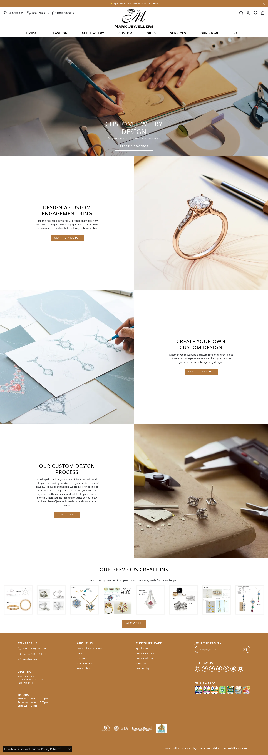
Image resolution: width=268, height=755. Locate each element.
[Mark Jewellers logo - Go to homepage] (134, 18)
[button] (241, 12)
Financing (141, 663)
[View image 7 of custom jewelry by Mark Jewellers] (216, 600)
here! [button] (155, 3)
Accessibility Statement (236, 748)
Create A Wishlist (144, 658)
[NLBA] (161, 728)
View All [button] (134, 623)
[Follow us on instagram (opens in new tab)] (197, 669)
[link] (14, 12)
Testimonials (83, 668)
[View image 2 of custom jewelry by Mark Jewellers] (51, 600)
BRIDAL (32, 33)
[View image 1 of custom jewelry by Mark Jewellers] (18, 600)
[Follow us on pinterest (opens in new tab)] (205, 669)
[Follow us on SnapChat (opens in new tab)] (233, 669)
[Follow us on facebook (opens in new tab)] (212, 669)
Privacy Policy (189, 748)
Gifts (151, 33)
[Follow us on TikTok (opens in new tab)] (219, 669)
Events (80, 653)
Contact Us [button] (67, 514)
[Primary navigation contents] (134, 33)
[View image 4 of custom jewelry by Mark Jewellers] (117, 600)
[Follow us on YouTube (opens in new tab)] (240, 669)
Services (178, 33)
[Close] (263, 4)
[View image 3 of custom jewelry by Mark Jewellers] (84, 600)
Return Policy (142, 668)
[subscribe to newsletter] (245, 649)
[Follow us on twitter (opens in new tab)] (226, 669)
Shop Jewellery (84, 663)
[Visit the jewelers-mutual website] (142, 728)
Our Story (82, 658)
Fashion (60, 33)
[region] (134, 600)
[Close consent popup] (69, 749)
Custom (125, 33)
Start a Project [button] (134, 146)
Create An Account (145, 653)
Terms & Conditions (210, 748)
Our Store (209, 33)
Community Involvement (89, 648)
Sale (238, 33)
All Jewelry (93, 33)
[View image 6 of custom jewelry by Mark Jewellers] (183, 600)
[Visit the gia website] (121, 728)
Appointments (143, 648)
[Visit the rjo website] (105, 728)
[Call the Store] (25, 682)
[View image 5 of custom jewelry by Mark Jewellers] (150, 600)
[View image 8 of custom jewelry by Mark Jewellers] (249, 600)
